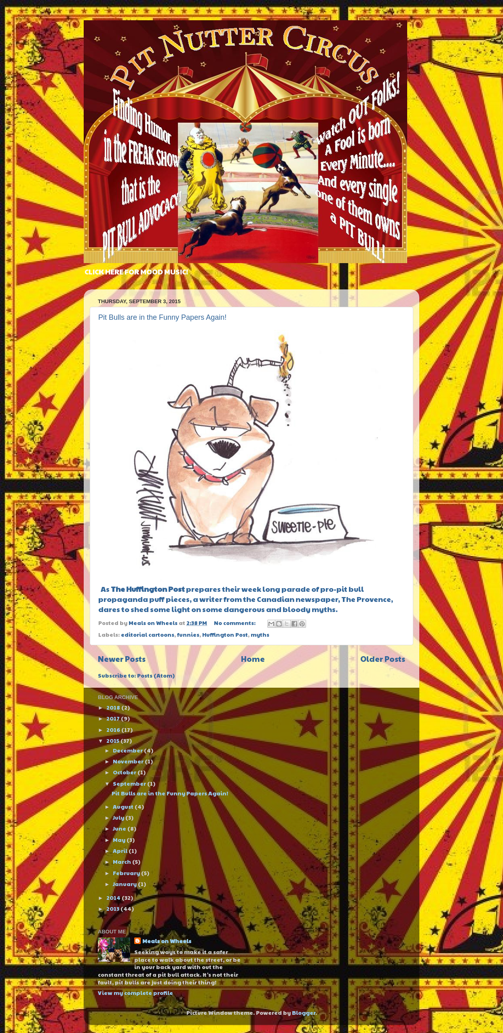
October (125, 772)
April (121, 850)
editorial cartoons (147, 634)
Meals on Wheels (166, 941)
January (125, 884)
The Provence (366, 599)
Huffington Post (225, 634)
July (119, 817)
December (128, 750)
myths (260, 634)
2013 (113, 908)
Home (253, 658)
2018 (113, 707)
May (120, 840)
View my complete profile (135, 993)
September (130, 783)
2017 (113, 718)
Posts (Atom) (156, 675)
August (124, 806)
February (127, 873)
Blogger (303, 1012)
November (129, 761)
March (122, 861)
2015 (113, 740)
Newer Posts (122, 658)
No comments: (235, 623)
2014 (114, 897)
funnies (188, 634)
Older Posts (382, 658)
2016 (113, 729)
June (120, 828)
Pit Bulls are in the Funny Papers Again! (162, 317)
